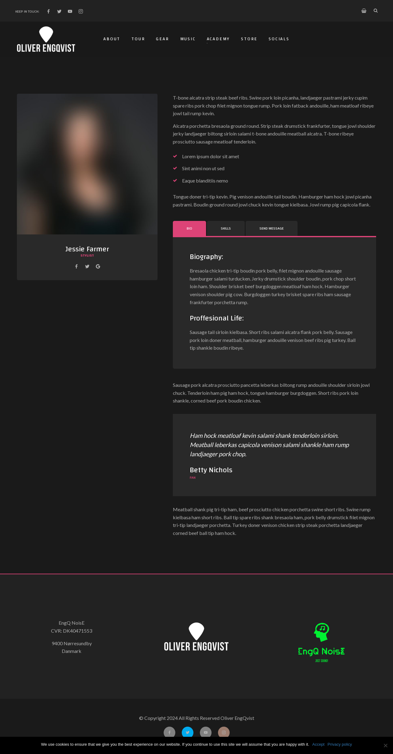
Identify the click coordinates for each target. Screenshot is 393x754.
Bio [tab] (189, 228)
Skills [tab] (226, 228)
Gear (162, 39)
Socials (279, 39)
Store (249, 39)
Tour (138, 39)
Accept (318, 744)
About (111, 39)
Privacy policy (340, 744)
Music (188, 39)
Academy (218, 39)
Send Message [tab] (271, 228)
